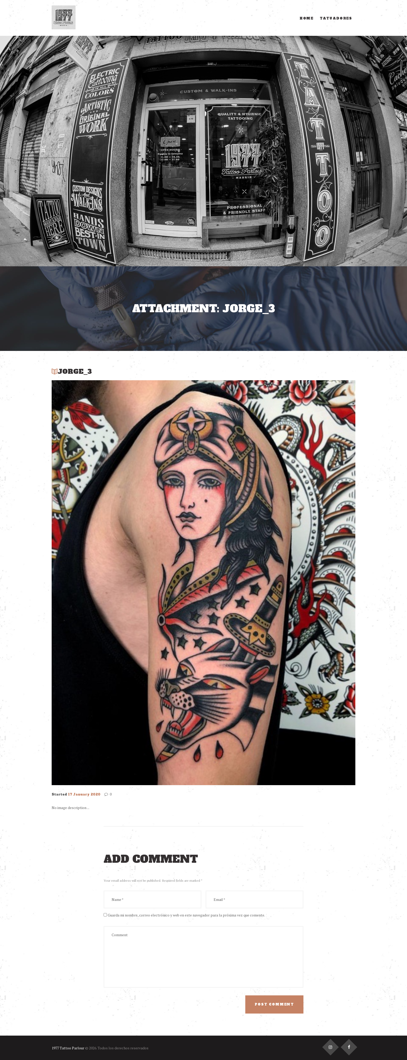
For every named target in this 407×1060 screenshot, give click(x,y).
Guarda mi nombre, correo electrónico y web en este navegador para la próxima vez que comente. (186, 915)
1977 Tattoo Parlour (68, 1047)
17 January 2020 (84, 794)
